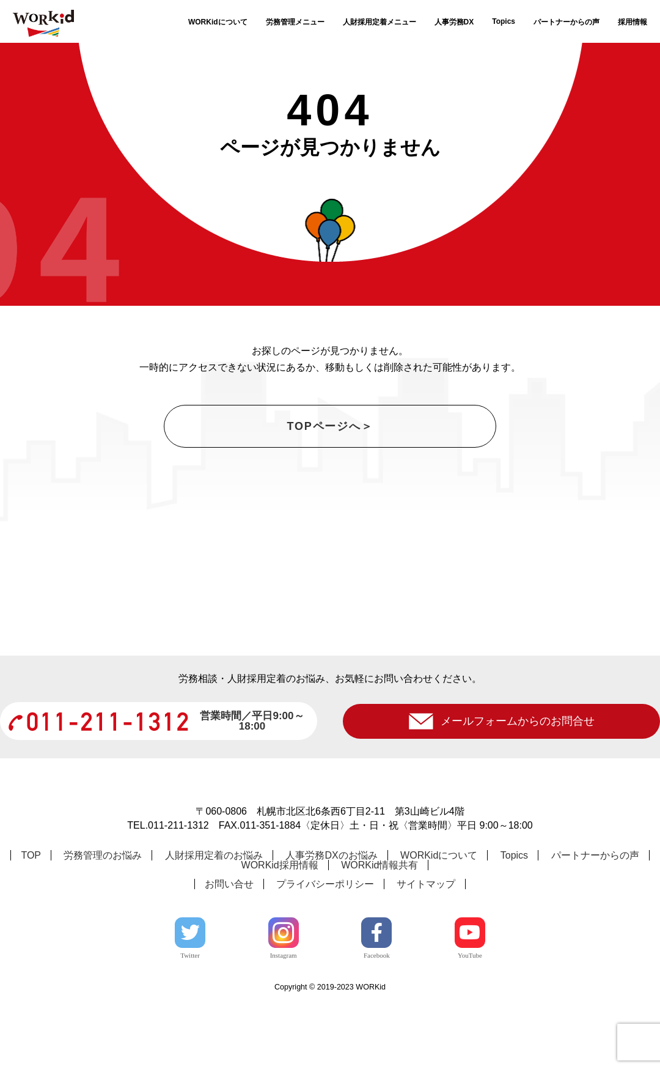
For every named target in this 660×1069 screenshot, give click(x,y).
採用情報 (632, 22)
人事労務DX (454, 22)
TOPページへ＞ (330, 426)
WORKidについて (218, 22)
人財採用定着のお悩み (214, 927)
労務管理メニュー (295, 22)
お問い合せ (229, 955)
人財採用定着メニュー (379, 22)
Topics (503, 21)
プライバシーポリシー (325, 955)
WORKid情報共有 (379, 936)
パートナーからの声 (567, 22)
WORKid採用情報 (279, 936)
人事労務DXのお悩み (331, 927)
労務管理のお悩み (103, 927)
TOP (31, 927)
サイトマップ (426, 955)
